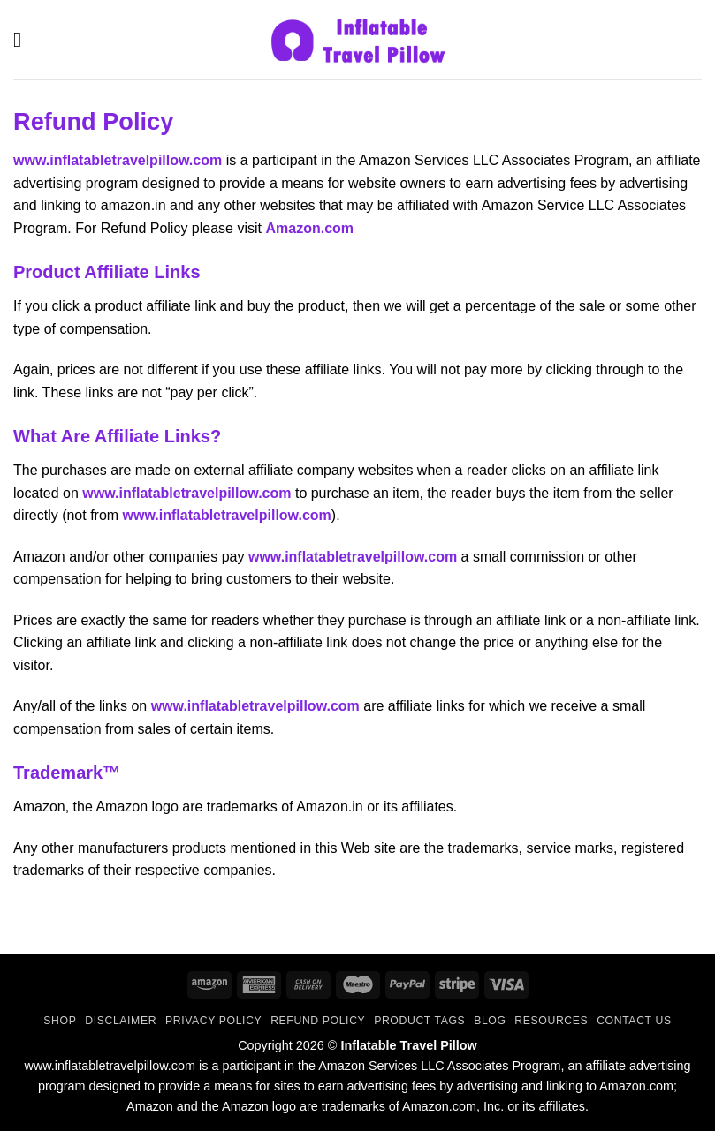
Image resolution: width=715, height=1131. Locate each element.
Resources (551, 1020)
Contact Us (634, 1020)
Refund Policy (317, 1020)
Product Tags (419, 1020)
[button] (23, 39)
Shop (59, 1020)
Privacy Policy (213, 1020)
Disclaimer (120, 1020)
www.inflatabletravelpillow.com (186, 493)
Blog (490, 1020)
